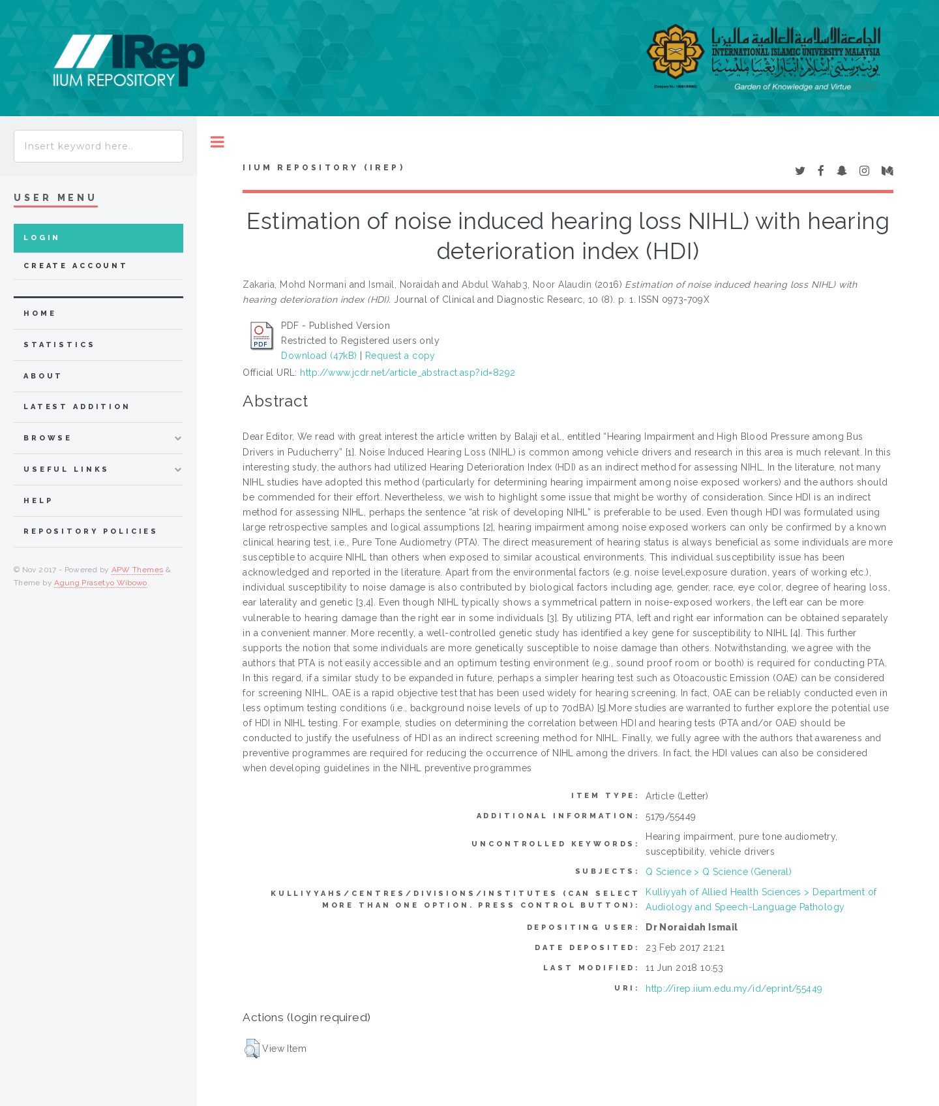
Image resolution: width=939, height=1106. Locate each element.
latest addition (77, 407)
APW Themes (138, 569)
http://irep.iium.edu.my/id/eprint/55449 (734, 988)
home (39, 313)
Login (42, 238)
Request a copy (400, 355)
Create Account (75, 266)
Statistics (59, 345)
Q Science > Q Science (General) (719, 872)
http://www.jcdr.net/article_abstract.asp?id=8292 (407, 372)
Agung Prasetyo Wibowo (100, 582)
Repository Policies (90, 531)
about (43, 376)
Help (38, 501)
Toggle (217, 142)
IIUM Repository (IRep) (323, 167)
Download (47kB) (319, 355)
